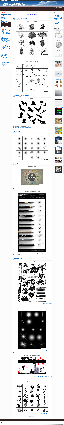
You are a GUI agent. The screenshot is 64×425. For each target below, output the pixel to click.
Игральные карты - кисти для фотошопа (22, 352)
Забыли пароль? (10, 10)
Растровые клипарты (14, 0)
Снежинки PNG (58, 30)
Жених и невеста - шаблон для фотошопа (5, 35)
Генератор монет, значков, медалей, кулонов (58, 40)
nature (59, 14)
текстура (56, 22)
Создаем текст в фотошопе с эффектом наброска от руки (58, 69)
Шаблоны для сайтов (5, 26)
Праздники (3, 19)
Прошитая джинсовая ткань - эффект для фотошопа (58, 146)
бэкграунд (58, 16)
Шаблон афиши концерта (6, 32)
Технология (3, 18)
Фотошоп (22, 0)
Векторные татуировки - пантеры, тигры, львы (5, 66)
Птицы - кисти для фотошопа (20, 58)
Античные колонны (5, 59)
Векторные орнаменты (6, 52)
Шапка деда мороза (5, 53)
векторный (58, 18)
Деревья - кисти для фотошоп (20, 18)
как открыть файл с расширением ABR (25, 127)
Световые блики (18, 131)
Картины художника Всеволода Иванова (5, 45)
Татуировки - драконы (6, 61)
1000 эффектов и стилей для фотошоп (58, 155)
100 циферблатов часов (6, 40)
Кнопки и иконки (4, 21)
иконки (56, 19)
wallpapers (58, 15)
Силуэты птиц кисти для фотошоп (21, 95)
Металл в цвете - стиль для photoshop (58, 107)
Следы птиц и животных (19, 378)
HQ (56, 14)
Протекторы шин (18, 258)
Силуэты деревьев (5, 50)
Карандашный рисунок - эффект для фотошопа (58, 136)
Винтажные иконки (58, 79)
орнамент (56, 21)
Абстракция (3, 17)
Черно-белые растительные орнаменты (5, 51)
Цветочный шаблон (58, 126)
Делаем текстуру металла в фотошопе (58, 88)
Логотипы (3, 20)
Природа (2, 15)
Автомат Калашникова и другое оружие (5, 67)
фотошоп (60, 22)
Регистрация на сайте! (4, 10)
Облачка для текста (5, 64)
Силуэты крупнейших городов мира (5, 43)
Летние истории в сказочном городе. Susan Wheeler (5, 55)
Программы (4, 25)
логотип (60, 19)
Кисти (18, 163)
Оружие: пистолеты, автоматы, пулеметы (5, 63)
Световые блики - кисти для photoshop (22, 305)
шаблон (58, 24)
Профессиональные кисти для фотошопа (22, 188)
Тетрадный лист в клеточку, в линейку (4, 58)
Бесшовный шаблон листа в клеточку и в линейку (58, 50)
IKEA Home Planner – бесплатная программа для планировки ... (5, 38)
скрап (60, 21)
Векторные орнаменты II (6, 33)
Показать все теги (58, 26)
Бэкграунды (3, 16)
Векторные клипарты (4, 0)
